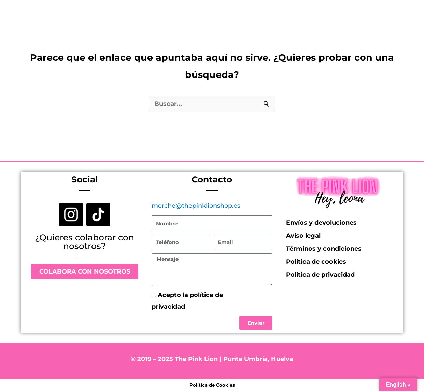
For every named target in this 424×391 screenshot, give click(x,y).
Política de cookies (316, 261)
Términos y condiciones (324, 248)
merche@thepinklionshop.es (196, 205)
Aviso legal (303, 235)
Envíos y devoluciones (321, 222)
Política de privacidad (219, 306)
